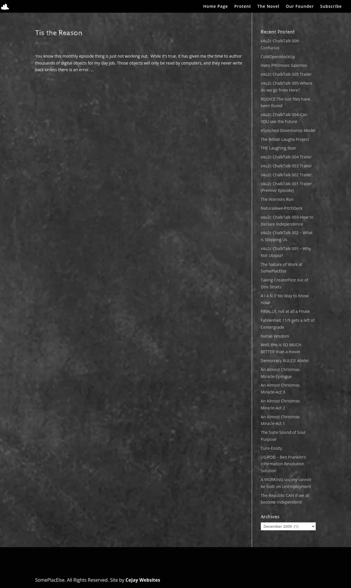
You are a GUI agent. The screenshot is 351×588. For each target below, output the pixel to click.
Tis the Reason (58, 33)
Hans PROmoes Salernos (284, 65)
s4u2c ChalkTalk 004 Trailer (286, 157)
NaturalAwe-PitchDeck (282, 208)
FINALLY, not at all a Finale (285, 311)
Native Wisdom (275, 336)
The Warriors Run (277, 199)
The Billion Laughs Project (285, 139)
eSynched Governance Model (288, 130)
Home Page (215, 6)
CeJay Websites (142, 580)
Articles (42, 43)
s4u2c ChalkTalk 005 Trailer (286, 74)
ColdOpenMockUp (278, 56)
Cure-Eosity (271, 448)
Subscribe (331, 6)
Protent (242, 6)
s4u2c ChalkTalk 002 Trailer (286, 174)
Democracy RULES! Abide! (285, 360)
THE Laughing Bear (278, 148)
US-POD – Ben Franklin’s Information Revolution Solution (283, 464)
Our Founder (300, 6)
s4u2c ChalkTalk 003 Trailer (286, 166)
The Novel (268, 6)
